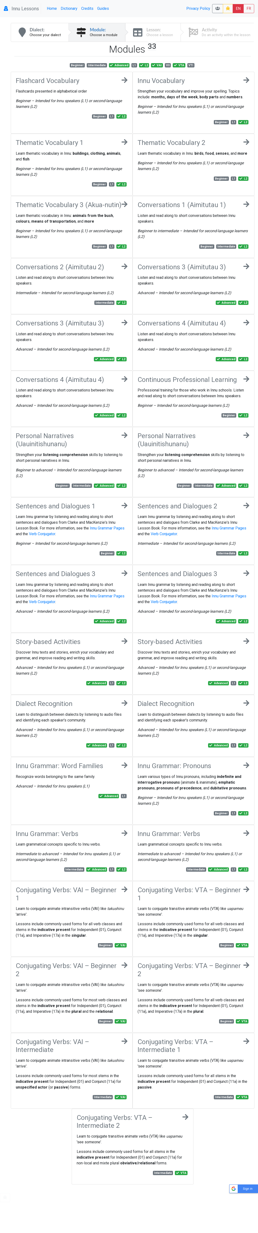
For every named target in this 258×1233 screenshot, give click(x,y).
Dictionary (69, 8)
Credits (87, 8)
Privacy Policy (198, 8)
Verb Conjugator (42, 534)
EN (238, 8)
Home (52, 8)
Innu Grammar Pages (107, 528)
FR (249, 8)
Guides (103, 8)
